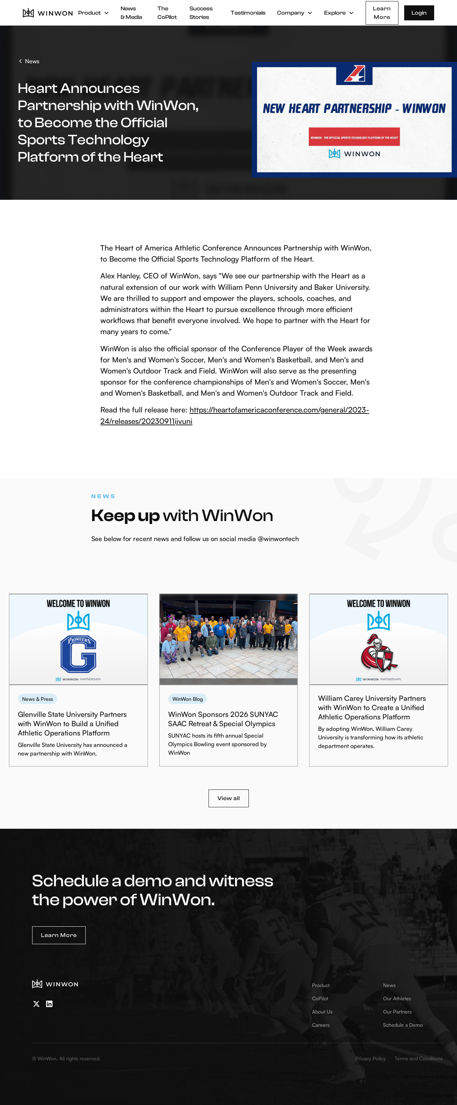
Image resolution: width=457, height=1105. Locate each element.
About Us (322, 1012)
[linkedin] (49, 1004)
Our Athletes (397, 998)
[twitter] (36, 1004)
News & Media (131, 12)
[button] (93, 13)
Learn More (382, 12)
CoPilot (320, 998)
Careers (321, 1025)
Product (321, 985)
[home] (47, 13)
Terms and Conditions (419, 1058)
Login (419, 13)
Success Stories (201, 12)
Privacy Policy (370, 1058)
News (389, 985)
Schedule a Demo (403, 1025)
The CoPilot (167, 12)
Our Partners (397, 1012)
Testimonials (248, 13)
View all (228, 798)
